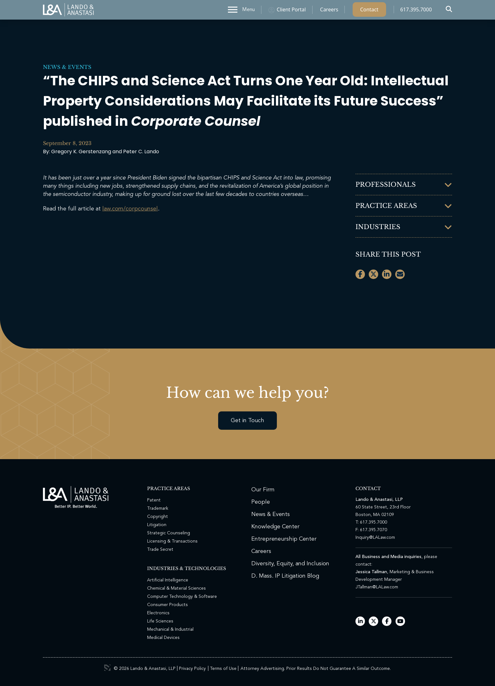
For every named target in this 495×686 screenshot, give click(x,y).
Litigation (156, 525)
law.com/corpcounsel (130, 209)
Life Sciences (160, 621)
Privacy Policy (192, 668)
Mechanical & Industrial (170, 629)
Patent (154, 500)
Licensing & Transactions (172, 541)
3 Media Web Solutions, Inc (107, 668)
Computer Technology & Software (182, 596)
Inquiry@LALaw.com (375, 537)
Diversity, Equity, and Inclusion (290, 564)
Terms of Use (223, 668)
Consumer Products (167, 605)
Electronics (158, 613)
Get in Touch (247, 420)
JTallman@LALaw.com (376, 587)
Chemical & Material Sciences (176, 588)
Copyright (157, 516)
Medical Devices (163, 637)
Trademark (157, 508)
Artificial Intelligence (167, 580)
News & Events (67, 67)
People (260, 502)
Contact (369, 11)
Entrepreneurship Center (284, 539)
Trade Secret (160, 549)
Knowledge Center (275, 527)
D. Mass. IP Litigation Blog (285, 576)
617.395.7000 (416, 11)
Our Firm (263, 490)
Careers (329, 11)
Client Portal (291, 11)
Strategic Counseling (168, 533)
